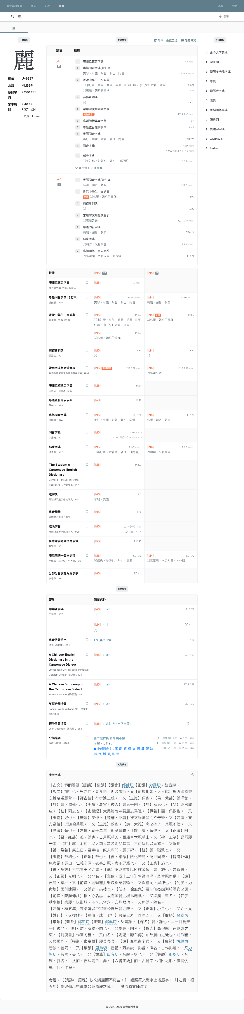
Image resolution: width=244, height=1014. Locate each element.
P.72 (191, 256)
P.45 (139, 541)
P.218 (191, 703)
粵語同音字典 (92, 134)
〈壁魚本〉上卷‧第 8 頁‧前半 (177, 738)
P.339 (190, 684)
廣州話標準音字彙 (95, 121)
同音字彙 (89, 146)
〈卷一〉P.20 (134, 526)
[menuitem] (220, 52)
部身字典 (89, 156)
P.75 (191, 139)
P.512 (191, 609)
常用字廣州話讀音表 (96, 109)
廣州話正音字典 (93, 61)
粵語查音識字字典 (95, 127)
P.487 (190, 654)
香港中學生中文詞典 (96, 80)
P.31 (191, 723)
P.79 (191, 232)
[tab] (14, 28)
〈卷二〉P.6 (135, 531)
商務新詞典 (90, 97)
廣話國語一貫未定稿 (96, 251)
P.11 (139, 573)
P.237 (187, 114)
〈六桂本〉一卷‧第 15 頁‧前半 (176, 743)
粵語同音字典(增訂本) (97, 68)
